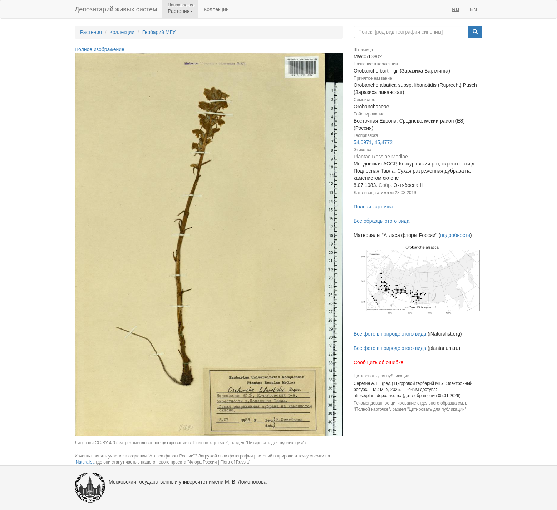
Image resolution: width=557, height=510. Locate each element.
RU (455, 9)
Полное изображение (99, 49)
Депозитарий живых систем (116, 9)
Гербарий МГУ (159, 32)
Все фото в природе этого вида (390, 334)
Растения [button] (180, 11)
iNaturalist (84, 462)
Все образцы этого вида (381, 221)
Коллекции (216, 9)
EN (473, 9)
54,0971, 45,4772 (373, 142)
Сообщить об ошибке (378, 362)
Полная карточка (373, 206)
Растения (91, 32)
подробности (455, 235)
